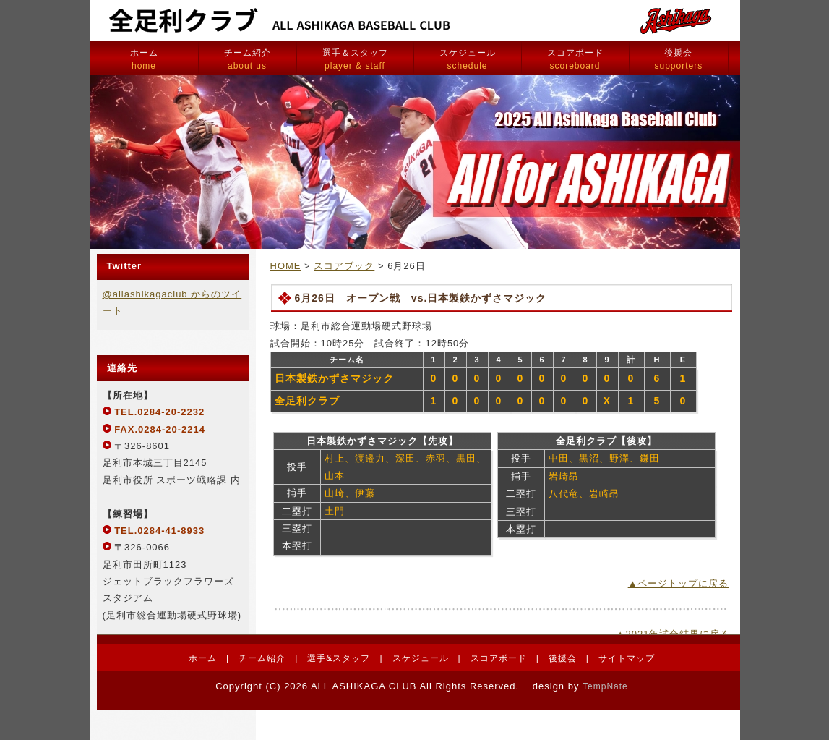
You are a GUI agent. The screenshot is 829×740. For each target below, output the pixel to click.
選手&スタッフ (338, 658)
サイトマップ (626, 658)
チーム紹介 (247, 59)
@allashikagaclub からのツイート (172, 302)
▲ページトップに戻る (678, 583)
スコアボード (575, 59)
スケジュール (467, 59)
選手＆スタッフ (355, 59)
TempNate (605, 686)
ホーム (144, 59)
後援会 (679, 59)
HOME (285, 265)
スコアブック (344, 265)
